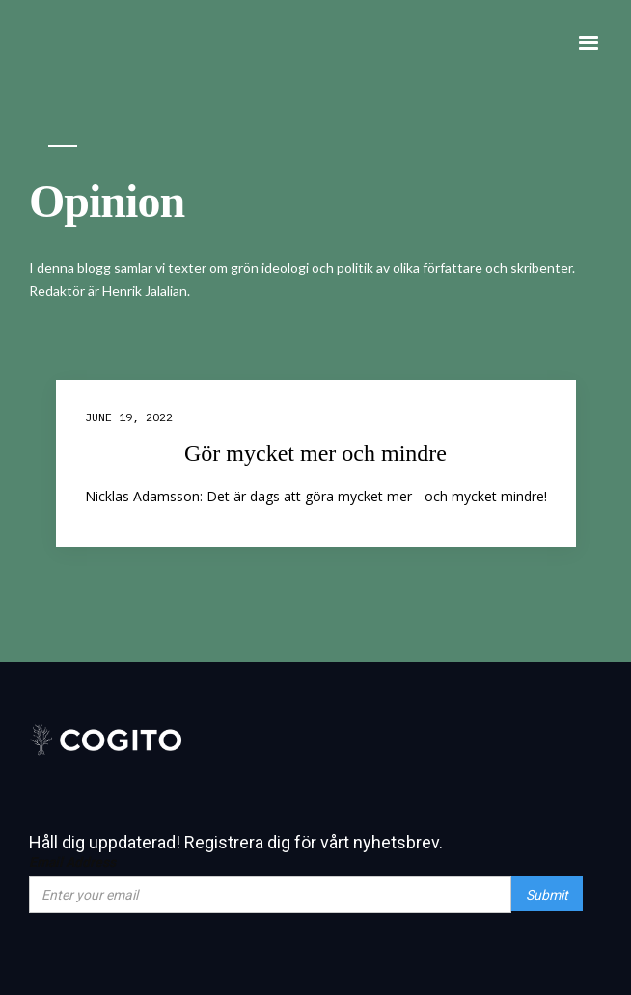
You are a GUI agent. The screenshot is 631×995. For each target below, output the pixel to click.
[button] (588, 43)
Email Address (72, 862)
